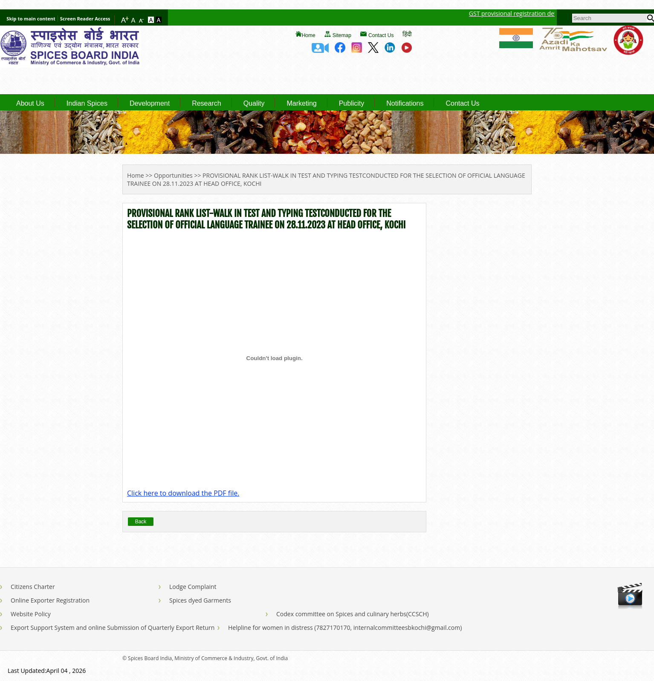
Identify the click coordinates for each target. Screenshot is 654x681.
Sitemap (342, 35)
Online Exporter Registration (50, 600)
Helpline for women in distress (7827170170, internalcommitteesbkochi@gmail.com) (345, 627)
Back (141, 522)
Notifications (404, 103)
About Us (30, 103)
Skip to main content (30, 18)
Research (206, 103)
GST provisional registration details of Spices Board (548, 13)
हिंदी (407, 34)
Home (308, 35)
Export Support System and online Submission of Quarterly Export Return (112, 627)
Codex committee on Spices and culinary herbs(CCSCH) (352, 614)
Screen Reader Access (85, 18)
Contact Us (381, 35)
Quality (254, 103)
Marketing (301, 103)
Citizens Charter (33, 587)
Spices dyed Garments (200, 600)
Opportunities (173, 175)
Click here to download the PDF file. (183, 493)
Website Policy (31, 614)
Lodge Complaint (193, 587)
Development (150, 103)
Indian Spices (87, 103)
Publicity (352, 103)
